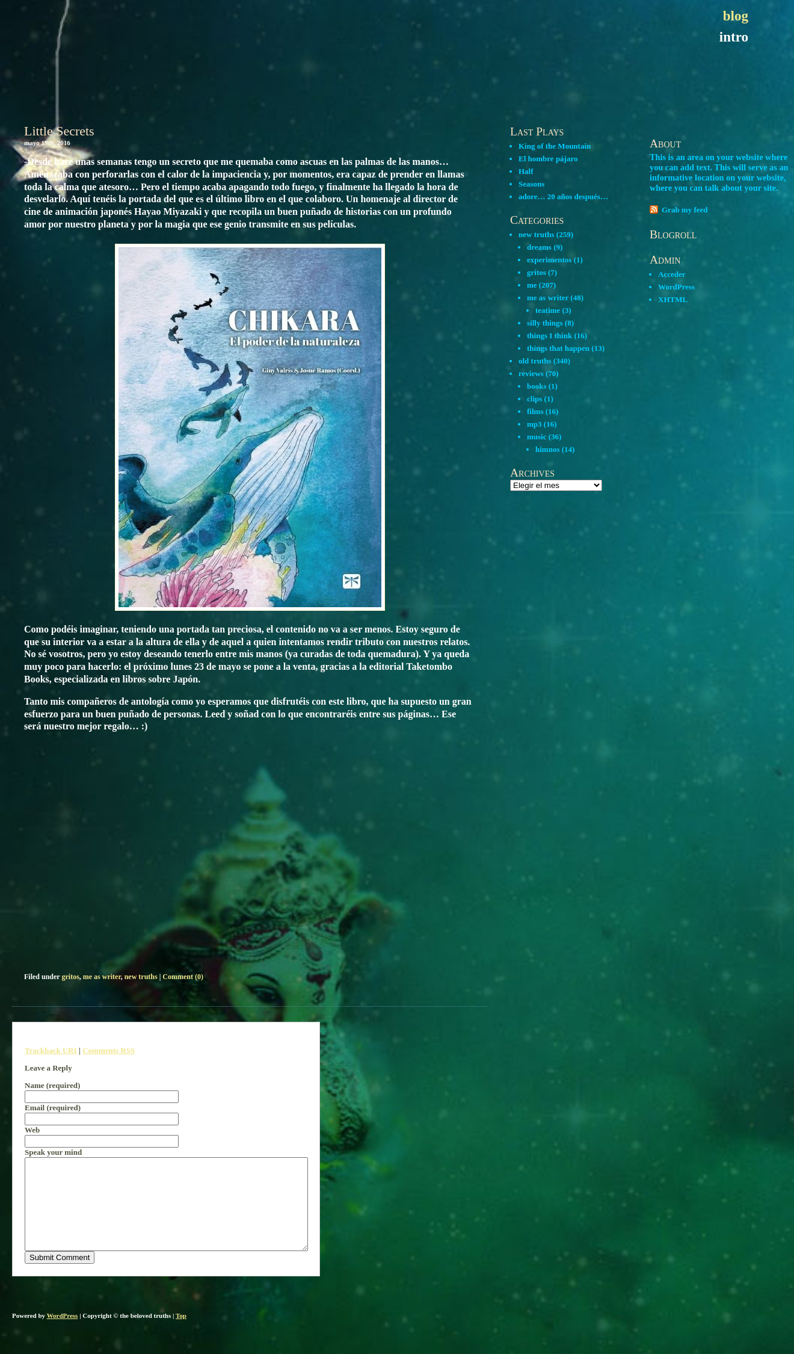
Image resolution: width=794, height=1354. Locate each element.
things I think (549, 335)
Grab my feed (685, 209)
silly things (545, 322)
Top (181, 1333)
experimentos (549, 259)
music (537, 436)
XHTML (673, 299)
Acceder (671, 274)
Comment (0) (182, 976)
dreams (539, 247)
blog (735, 15)
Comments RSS (108, 1050)
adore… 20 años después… (563, 196)
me (532, 284)
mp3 (534, 423)
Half (526, 171)
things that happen (558, 348)
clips (534, 398)
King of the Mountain (555, 145)
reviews (531, 373)
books (537, 386)
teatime (547, 310)
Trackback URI (51, 1050)
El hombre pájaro (548, 158)
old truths (535, 360)
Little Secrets (59, 130)
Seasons (531, 183)
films (535, 411)
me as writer (102, 976)
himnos (547, 449)
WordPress (676, 286)
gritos (70, 976)
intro (733, 37)
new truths (141, 976)
